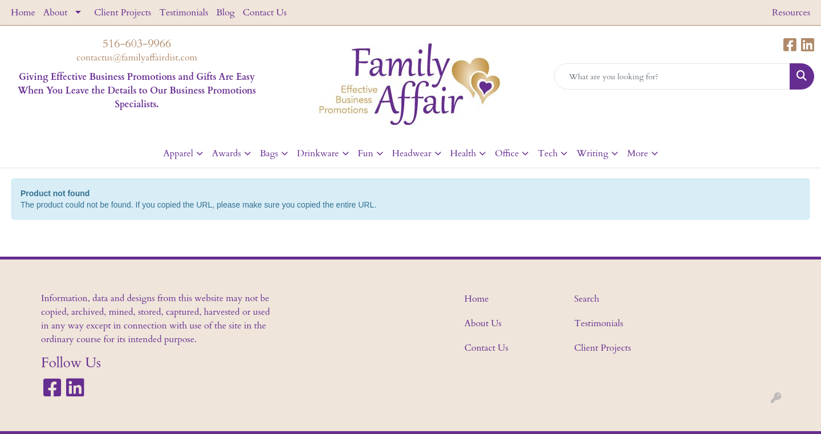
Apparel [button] (178, 153)
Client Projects (122, 12)
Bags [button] (269, 153)
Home (23, 12)
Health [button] (463, 153)
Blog (225, 12)
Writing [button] (592, 153)
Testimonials (183, 12)
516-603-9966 (137, 43)
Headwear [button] (412, 153)
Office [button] (507, 153)
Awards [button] (226, 153)
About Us (483, 323)
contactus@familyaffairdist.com (136, 57)
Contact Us (265, 12)
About (55, 12)
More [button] (637, 153)
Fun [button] (365, 153)
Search (586, 299)
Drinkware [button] (318, 153)
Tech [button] (548, 153)
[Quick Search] (672, 76)
